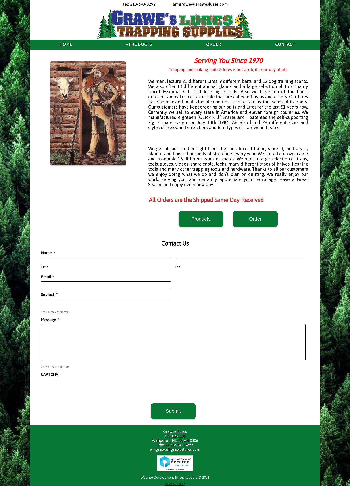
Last (178, 267)
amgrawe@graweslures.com (200, 4)
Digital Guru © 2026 (194, 477)
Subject (49, 294)
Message (50, 320)
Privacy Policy (175, 484)
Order (255, 219)
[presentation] (75, 387)
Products (201, 219)
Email (47, 277)
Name (48, 253)
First (44, 267)
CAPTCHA (49, 374)
